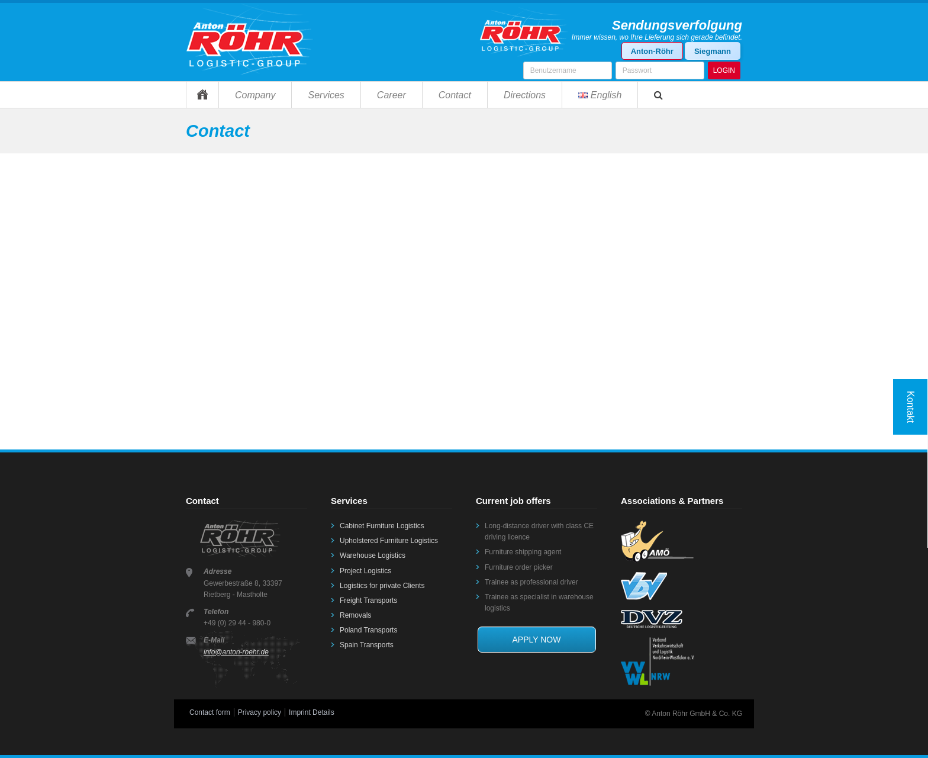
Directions (525, 95)
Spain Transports (367, 645)
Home (202, 94)
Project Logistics (365, 571)
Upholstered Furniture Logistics (389, 541)
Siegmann (712, 51)
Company (255, 95)
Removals (355, 615)
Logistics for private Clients (382, 586)
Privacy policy (259, 712)
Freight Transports (368, 600)
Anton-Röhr (652, 51)
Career (391, 95)
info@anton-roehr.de (236, 652)
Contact (455, 95)
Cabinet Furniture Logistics (382, 526)
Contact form (209, 712)
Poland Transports (368, 630)
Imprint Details (311, 712)
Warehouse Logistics (372, 555)
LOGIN (724, 70)
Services (326, 95)
